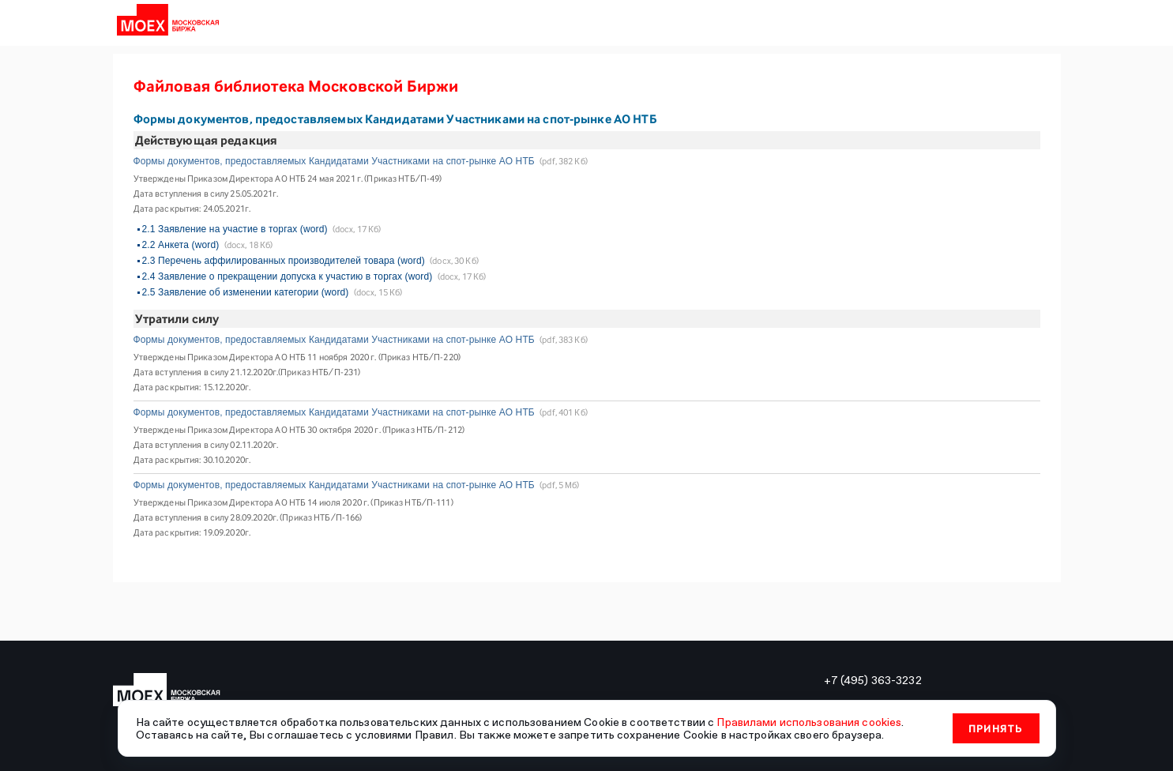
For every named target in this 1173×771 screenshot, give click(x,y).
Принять (995, 728)
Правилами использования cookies (808, 722)
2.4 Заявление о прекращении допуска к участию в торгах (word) (287, 276)
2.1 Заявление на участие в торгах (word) (235, 229)
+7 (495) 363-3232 (873, 680)
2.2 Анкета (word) (181, 244)
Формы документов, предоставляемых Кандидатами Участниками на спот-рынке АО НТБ (334, 161)
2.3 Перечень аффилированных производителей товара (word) (283, 260)
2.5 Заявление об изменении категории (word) (245, 292)
